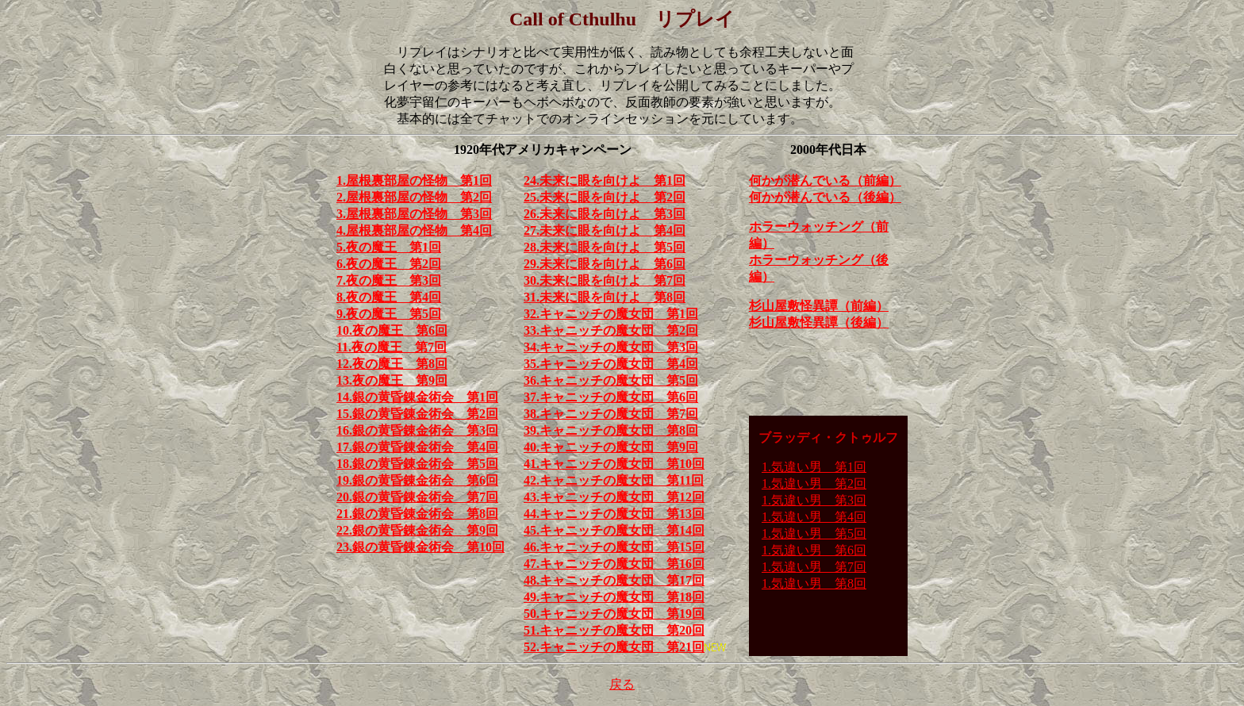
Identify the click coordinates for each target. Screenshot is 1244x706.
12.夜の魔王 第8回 (391, 363)
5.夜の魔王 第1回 (388, 247)
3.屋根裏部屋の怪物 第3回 (414, 214)
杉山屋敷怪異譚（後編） (819, 322)
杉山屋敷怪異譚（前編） (819, 306)
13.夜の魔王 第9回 (391, 380)
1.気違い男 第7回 (814, 567)
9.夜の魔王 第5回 (388, 313)
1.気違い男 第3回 (814, 500)
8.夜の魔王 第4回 (388, 297)
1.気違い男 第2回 (814, 483)
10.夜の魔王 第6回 (391, 330)
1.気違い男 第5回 (814, 533)
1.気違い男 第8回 (814, 583)
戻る (622, 684)
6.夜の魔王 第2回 (388, 264)
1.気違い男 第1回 (814, 467)
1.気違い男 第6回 (814, 550)
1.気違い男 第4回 (814, 517)
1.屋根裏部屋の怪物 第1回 (414, 180)
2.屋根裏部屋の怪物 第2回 (414, 197)
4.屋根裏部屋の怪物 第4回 (414, 230)
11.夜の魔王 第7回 (391, 347)
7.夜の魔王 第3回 (388, 280)
